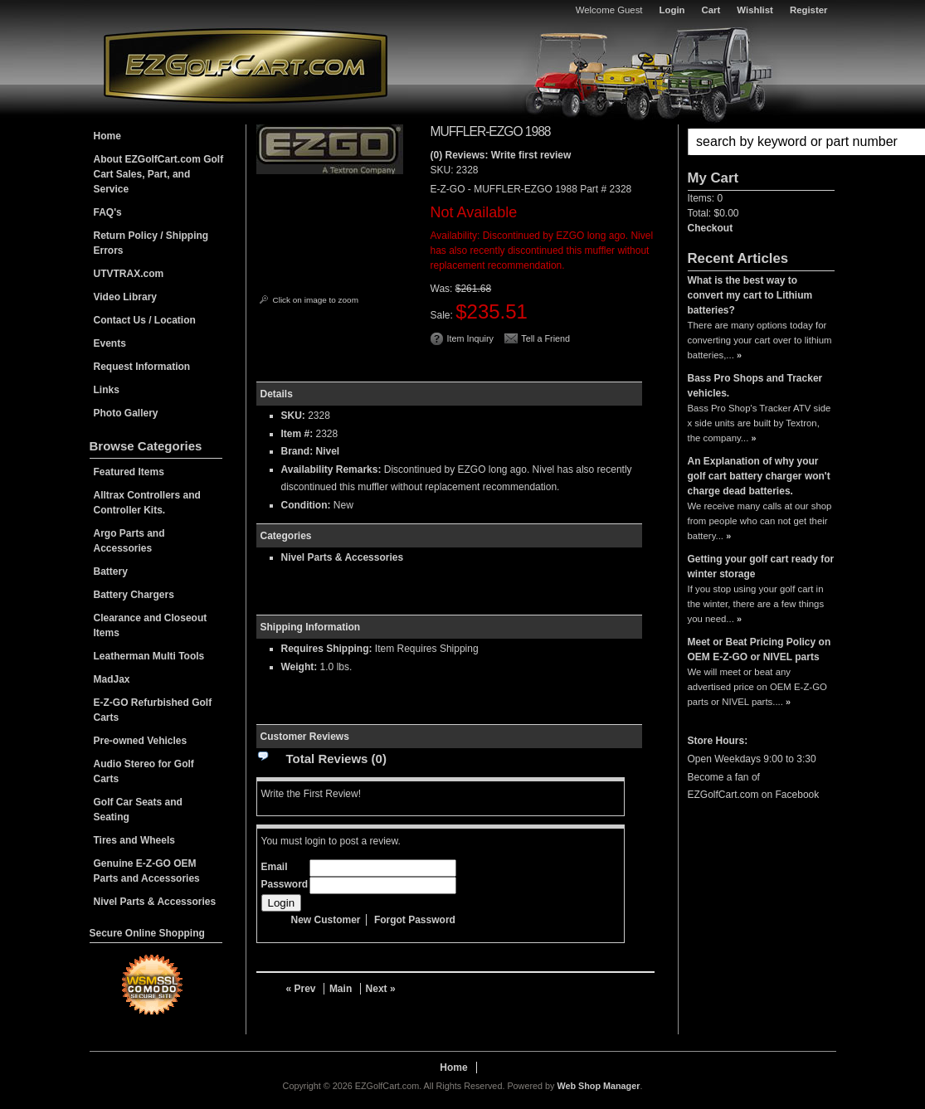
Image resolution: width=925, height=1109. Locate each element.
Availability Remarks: (331, 469)
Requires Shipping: (326, 648)
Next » (381, 989)
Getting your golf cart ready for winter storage (761, 566)
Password (285, 884)
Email (274, 867)
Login (672, 10)
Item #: (298, 434)
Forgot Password (414, 920)
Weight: (299, 667)
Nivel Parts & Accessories (342, 557)
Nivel (328, 451)
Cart (711, 10)
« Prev (301, 989)
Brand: (297, 451)
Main (340, 989)
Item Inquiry (470, 338)
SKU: (443, 170)
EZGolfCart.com (245, 65)
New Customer (326, 920)
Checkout (710, 228)
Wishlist (755, 10)
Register (809, 10)
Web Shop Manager (598, 1086)
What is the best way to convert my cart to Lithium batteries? (750, 295)
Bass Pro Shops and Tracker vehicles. (755, 385)
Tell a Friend (545, 338)
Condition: (306, 505)
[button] (761, 142)
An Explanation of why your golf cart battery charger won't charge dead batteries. (759, 476)
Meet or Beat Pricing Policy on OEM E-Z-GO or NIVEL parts (759, 649)
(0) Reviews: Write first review (501, 155)
